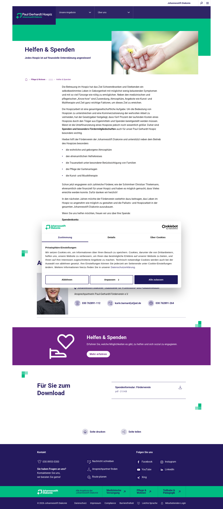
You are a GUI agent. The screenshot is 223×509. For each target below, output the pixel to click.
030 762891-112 (91, 303)
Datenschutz (80, 503)
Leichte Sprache (149, 503)
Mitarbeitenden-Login (175, 503)
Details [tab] (111, 237)
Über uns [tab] (102, 12)
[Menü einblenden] (207, 3)
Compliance (110, 503)
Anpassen (111, 279)
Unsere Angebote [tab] (67, 12)
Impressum (95, 503)
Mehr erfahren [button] (98, 354)
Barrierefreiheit (127, 503)
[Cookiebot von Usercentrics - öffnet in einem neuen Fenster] (164, 227)
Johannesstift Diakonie (179, 3)
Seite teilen (135, 431)
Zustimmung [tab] (65, 237)
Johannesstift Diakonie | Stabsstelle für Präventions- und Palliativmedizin (118, 287)
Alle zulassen (156, 279)
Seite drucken (97, 431)
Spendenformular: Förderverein (133, 387)
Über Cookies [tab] (158, 237)
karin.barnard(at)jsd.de (128, 303)
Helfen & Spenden (107, 337)
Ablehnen (67, 279)
